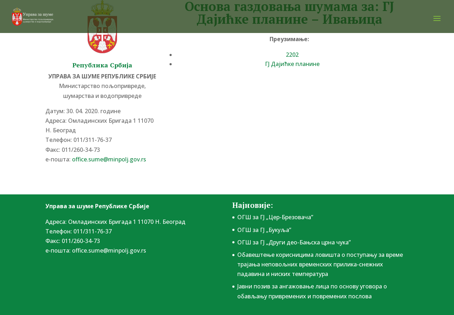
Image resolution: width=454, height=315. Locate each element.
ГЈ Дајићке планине (292, 64)
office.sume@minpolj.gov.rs (109, 159)
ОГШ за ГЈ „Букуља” (264, 230)
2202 (292, 55)
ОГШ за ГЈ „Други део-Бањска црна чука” (294, 242)
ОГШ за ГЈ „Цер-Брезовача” (275, 217)
